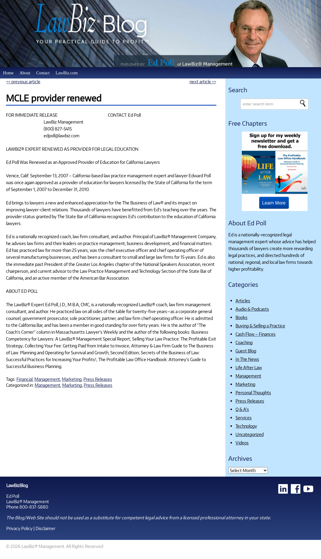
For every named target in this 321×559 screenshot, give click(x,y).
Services (244, 417)
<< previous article (23, 81)
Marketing (72, 379)
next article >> (202, 81)
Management (47, 379)
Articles (243, 300)
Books (241, 317)
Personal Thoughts (253, 392)
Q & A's (242, 409)
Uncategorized (250, 434)
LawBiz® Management (27, 501)
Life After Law (249, 367)
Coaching (244, 342)
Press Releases (97, 379)
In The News (247, 359)
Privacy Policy (19, 528)
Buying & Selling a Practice (260, 325)
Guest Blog (246, 350)
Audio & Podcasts (252, 309)
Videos (242, 442)
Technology (246, 426)
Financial (24, 379)
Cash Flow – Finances (256, 334)
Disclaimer (45, 528)
